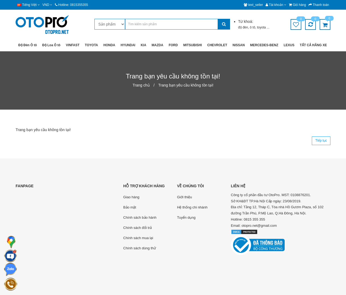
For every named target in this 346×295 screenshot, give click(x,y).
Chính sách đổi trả (137, 228)
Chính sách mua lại (138, 238)
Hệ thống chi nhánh (192, 207)
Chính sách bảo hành (139, 217)
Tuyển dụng (186, 217)
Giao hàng (131, 197)
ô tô (252, 27)
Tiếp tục (321, 140)
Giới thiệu (184, 197)
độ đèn (243, 27)
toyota (262, 27)
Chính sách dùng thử (139, 248)
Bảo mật (129, 207)
